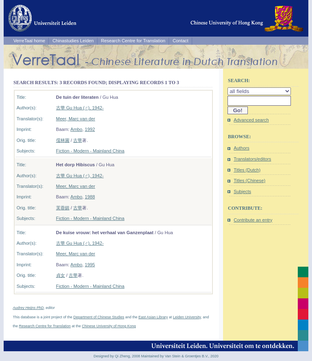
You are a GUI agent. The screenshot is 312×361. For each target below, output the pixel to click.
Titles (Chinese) (249, 180)
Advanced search (251, 119)
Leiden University (187, 317)
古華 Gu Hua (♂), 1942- (80, 107)
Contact (180, 40)
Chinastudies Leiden (72, 40)
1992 (90, 129)
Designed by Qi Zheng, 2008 (116, 356)
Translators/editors (252, 159)
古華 (77, 140)
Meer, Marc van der (75, 118)
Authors (241, 148)
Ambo (76, 129)
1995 (90, 264)
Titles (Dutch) (247, 169)
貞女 (60, 275)
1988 (90, 196)
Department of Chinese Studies (99, 317)
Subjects (242, 191)
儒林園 (62, 140)
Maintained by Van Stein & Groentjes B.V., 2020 (180, 356)
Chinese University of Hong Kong (109, 326)
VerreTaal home (29, 40)
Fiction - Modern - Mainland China (90, 150)
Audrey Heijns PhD (28, 308)
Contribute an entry (253, 219)
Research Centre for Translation (133, 40)
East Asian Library (153, 317)
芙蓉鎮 (62, 207)
